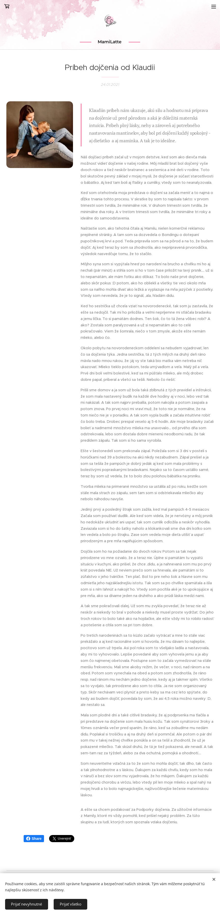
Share (34, 839)
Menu (213, 6)
